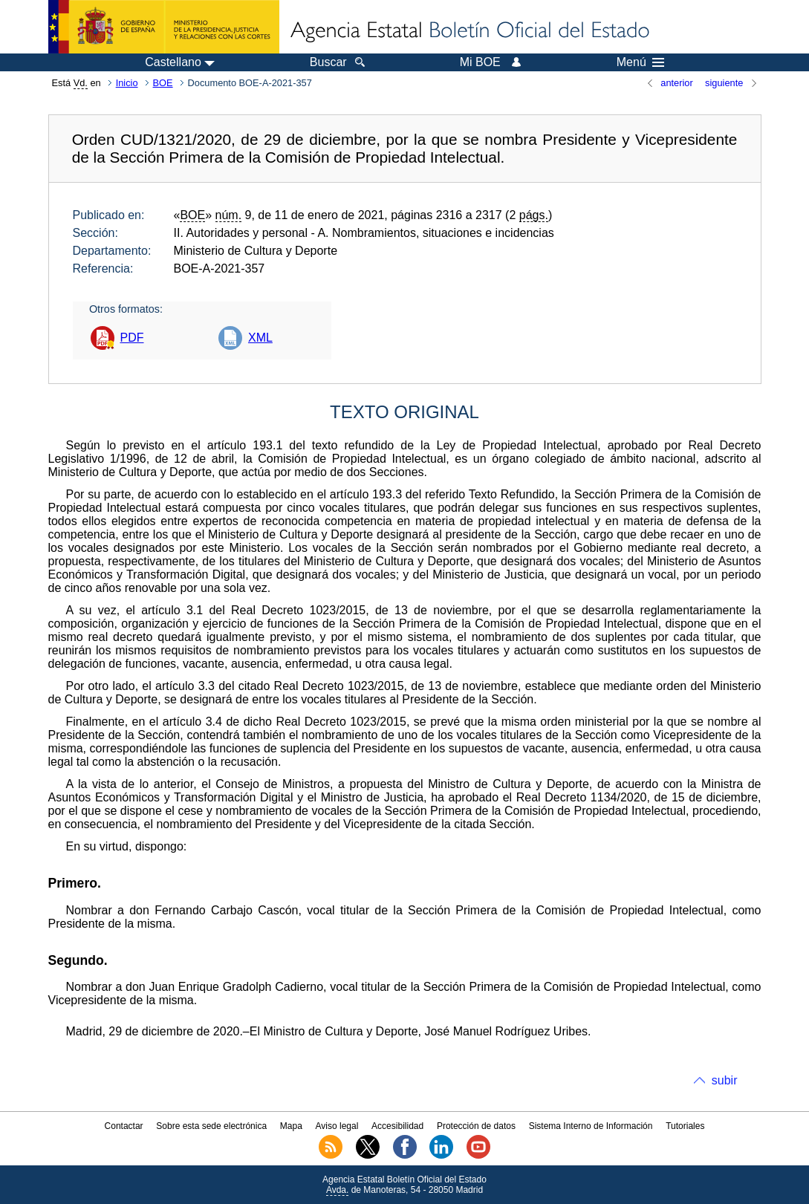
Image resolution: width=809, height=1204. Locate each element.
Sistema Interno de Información (591, 1126)
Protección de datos (476, 1126)
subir (725, 1080)
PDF (132, 337)
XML (260, 337)
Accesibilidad (397, 1126)
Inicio (127, 82)
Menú (640, 62)
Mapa (291, 1126)
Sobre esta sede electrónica (211, 1126)
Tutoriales (685, 1126)
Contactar (124, 1126)
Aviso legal (337, 1126)
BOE (163, 82)
